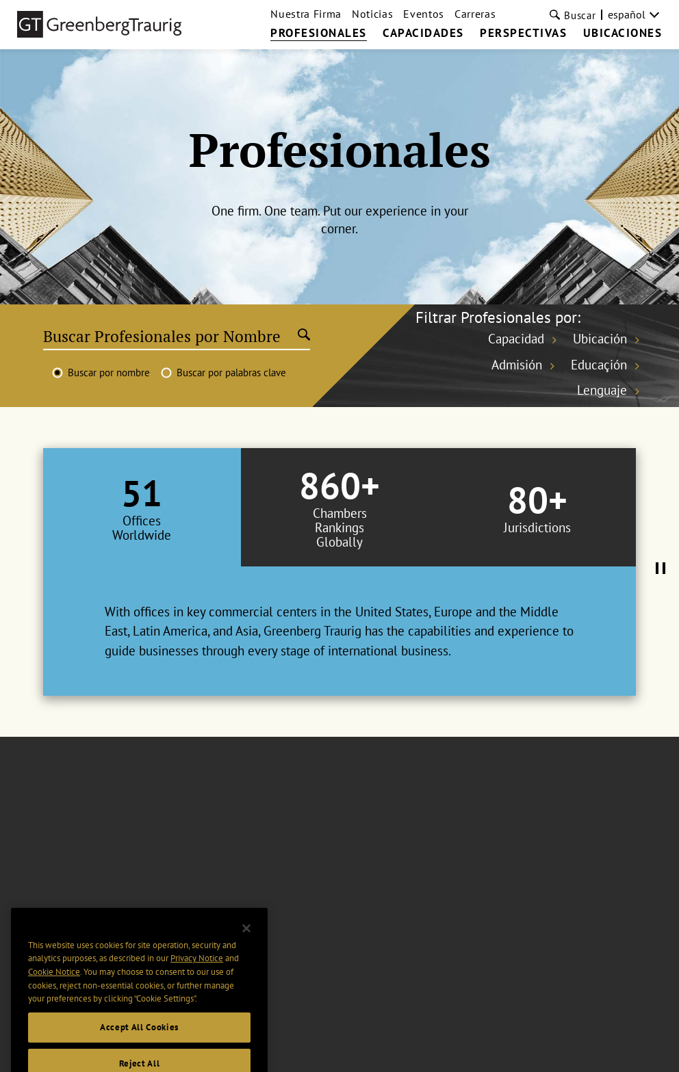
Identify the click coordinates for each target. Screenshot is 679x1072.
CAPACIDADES (423, 33)
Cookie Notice (54, 991)
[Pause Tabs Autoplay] (660, 569)
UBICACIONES (623, 33)
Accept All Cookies (139, 1046)
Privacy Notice (196, 977)
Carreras (475, 14)
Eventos (423, 14)
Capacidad (516, 338)
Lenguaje (602, 390)
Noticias (372, 14)
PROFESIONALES (318, 33)
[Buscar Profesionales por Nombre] (170, 336)
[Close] (246, 947)
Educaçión (599, 364)
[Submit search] (304, 336)
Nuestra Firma (306, 14)
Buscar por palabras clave (231, 372)
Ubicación (600, 338)
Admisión (516, 364)
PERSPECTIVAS (523, 33)
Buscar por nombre (109, 372)
